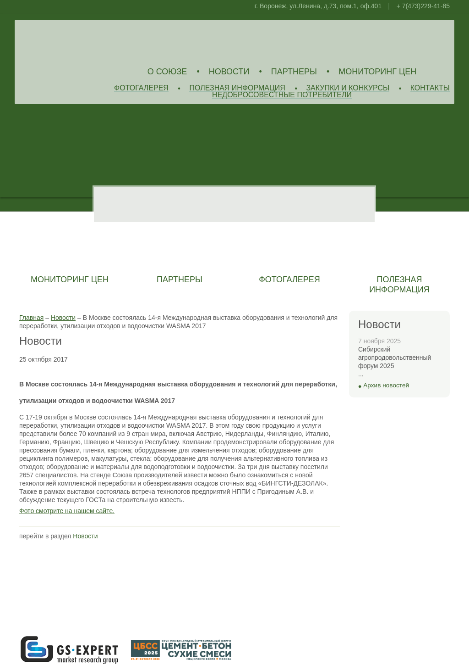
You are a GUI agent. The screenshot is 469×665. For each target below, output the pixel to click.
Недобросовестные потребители (282, 95)
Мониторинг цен (377, 71)
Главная (31, 317)
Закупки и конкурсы (347, 88)
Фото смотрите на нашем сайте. (67, 510)
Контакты (430, 88)
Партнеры (294, 71)
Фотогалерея (141, 88)
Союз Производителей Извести (85, 41)
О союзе (167, 71)
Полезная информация (237, 88)
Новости (229, 71)
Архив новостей (386, 385)
